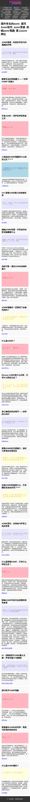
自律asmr (4, 516)
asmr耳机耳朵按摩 (7, 648)
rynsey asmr (5, 404)
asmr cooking (5, 554)
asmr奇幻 (15, 18)
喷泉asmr (15, 16)
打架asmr (15, 11)
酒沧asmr (4, 300)
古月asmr (8, 16)
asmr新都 (23, 18)
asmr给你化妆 (17, 13)
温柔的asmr (18, 9)
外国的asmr (8, 14)
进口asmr (17, 14)
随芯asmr (16, 8)
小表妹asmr (5, 185)
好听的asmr (5, 441)
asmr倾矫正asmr (7, 9)
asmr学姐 (24, 8)
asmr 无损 (4, 478)
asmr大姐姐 (24, 16)
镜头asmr (4, 758)
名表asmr (7, 18)
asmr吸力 (4, 222)
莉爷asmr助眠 (7, 13)
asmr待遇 (4, 259)
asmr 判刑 (4, 333)
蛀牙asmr (4, 720)
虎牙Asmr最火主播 (7, 683)
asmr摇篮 (4, 72)
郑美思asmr (24, 11)
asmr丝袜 (8, 11)
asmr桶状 (4, 792)
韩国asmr (4, 593)
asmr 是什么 (5, 368)
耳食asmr (4, 149)
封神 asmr (4, 108)
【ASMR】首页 (7, 8)
